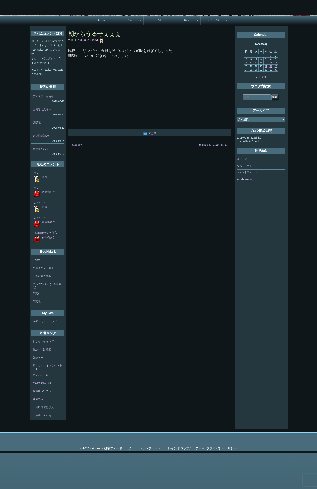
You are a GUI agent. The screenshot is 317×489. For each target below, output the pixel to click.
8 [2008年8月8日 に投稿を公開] (271, 95)
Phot (129, 55)
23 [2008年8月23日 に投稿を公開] (276, 102)
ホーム (101, 55)
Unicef (36, 295)
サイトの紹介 (215, 55)
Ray (186, 55)
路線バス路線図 (42, 385)
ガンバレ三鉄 (41, 410)
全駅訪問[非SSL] (42, 418)
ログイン (242, 194)
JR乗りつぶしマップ (45, 357)
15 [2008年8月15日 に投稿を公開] (270, 98)
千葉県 (37, 337)
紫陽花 (37, 158)
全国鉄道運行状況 (43, 442)
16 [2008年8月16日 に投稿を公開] (276, 98)
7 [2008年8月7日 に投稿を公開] (265, 95)
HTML (158, 55)
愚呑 (44, 212)
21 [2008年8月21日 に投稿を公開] (266, 102)
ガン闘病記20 (41, 171)
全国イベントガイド (44, 303)
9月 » (265, 112)
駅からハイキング (43, 376)
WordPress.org (245, 214)
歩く (36, 208)
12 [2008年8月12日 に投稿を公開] (256, 98)
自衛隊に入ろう (42, 145)
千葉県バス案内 (42, 450)
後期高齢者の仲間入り (47, 268)
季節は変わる (41, 184)
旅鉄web (38, 393)
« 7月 (257, 112)
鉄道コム (38, 434)
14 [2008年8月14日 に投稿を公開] (266, 98)
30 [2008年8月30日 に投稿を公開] (276, 105)
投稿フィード (244, 201)
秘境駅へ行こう (42, 426)
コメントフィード (247, 208)
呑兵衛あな (48, 227)
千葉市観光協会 (42, 311)
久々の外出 (40, 238)
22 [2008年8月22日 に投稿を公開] (270, 102)
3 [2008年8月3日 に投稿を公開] (246, 95)
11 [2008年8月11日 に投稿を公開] (251, 98)
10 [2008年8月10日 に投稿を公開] (246, 98)
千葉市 (37, 329)
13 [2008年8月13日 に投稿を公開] (261, 98)
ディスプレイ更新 (43, 131)
